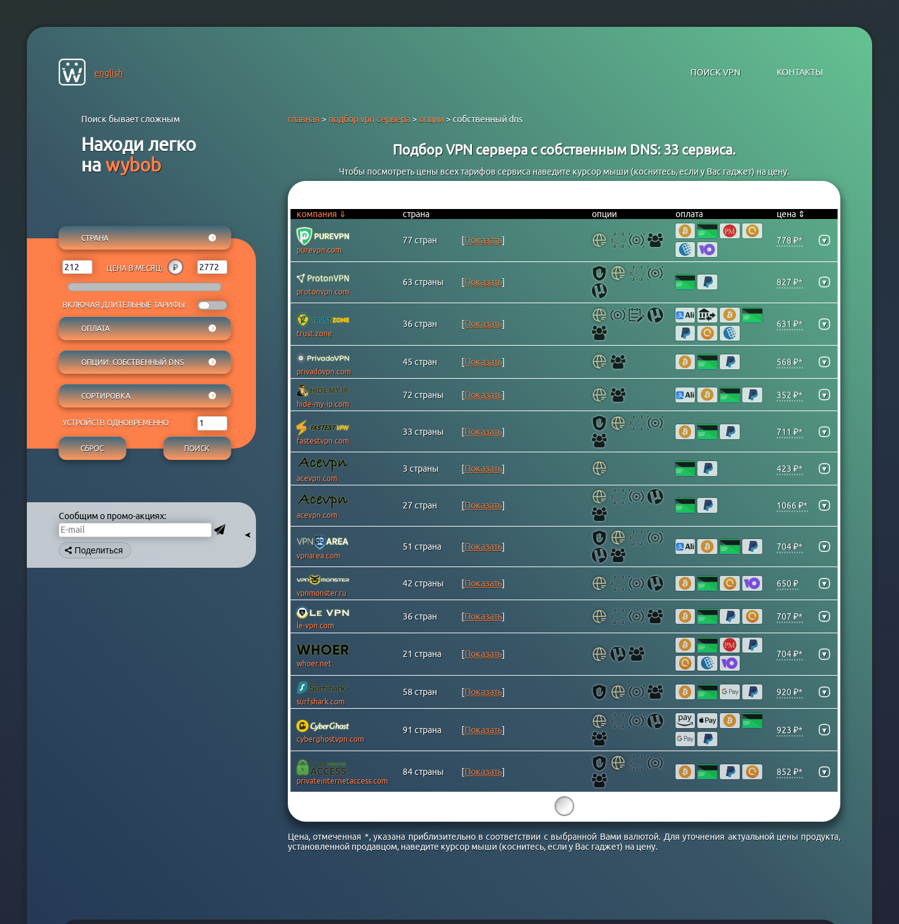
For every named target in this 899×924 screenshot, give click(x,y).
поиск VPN (715, 72)
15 (564, 807)
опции (431, 119)
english (108, 73)
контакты (800, 72)
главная (304, 119)
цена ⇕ (791, 214)
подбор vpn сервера (369, 119)
